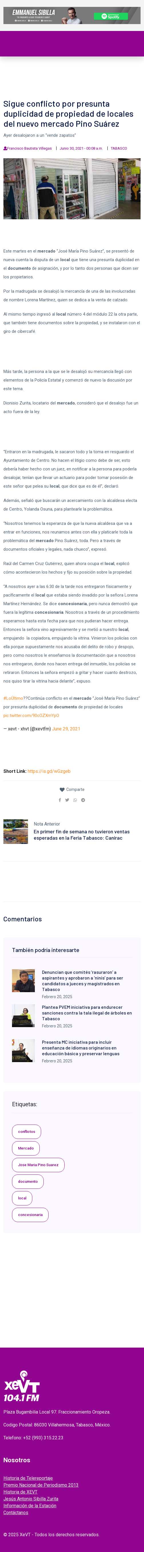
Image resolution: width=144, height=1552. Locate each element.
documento (28, 1181)
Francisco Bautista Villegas (29, 148)
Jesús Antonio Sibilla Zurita (30, 1499)
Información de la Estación (29, 1505)
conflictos (26, 1131)
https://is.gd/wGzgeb (49, 771)
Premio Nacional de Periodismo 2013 (41, 1485)
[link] (60, 800)
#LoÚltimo (13, 698)
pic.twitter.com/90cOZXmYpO (31, 715)
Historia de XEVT (20, 1492)
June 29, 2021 (66, 729)
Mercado (26, 1148)
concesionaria (30, 1215)
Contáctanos (15, 1512)
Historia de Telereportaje (28, 1478)
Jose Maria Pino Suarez (38, 1165)
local (22, 1198)
